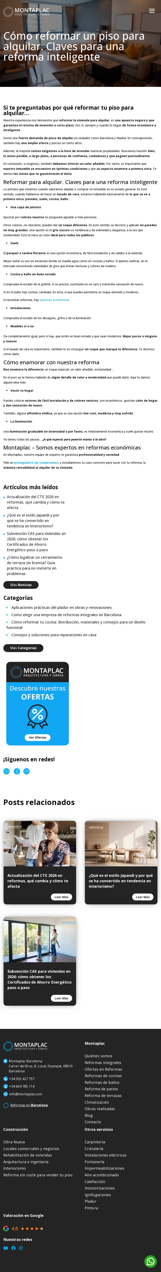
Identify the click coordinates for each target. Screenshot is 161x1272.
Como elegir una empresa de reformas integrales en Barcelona (66, 614)
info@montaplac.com (25, 1094)
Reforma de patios (101, 1089)
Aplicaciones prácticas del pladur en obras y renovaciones (61, 607)
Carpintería (95, 1142)
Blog (89, 1115)
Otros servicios (99, 1129)
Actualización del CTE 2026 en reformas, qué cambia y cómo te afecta (36, 502)
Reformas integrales (103, 1062)
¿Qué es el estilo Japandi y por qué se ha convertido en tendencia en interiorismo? (33, 520)
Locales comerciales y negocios (31, 1148)
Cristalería (94, 1148)
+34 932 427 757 (18, 1079)
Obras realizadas (100, 1108)
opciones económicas (54, 300)
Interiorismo (14, 1168)
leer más (61, 897)
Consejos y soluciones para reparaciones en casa (53, 634)
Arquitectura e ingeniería (25, 1161)
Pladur (90, 1201)
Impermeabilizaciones (104, 1168)
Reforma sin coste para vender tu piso (37, 1175)
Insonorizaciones (100, 1188)
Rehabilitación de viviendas (27, 1155)
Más (21, 585)
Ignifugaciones (98, 1194)
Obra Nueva (14, 1142)
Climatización (97, 1102)
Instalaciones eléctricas (106, 1155)
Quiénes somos (98, 1056)
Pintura (91, 1208)
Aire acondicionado (102, 1175)
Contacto (93, 1122)
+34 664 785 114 (21, 1086)
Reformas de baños (102, 1082)
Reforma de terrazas (103, 1095)
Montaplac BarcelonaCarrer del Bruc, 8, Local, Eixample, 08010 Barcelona (38, 1066)
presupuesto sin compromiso (36, 463)
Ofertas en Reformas (103, 1069)
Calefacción (95, 1181)
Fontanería (94, 1161)
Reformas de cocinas (103, 1075)
